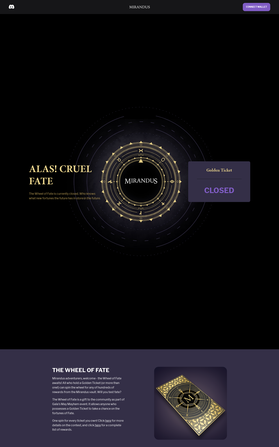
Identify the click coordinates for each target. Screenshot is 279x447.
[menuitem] (11, 7)
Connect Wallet (256, 6)
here (108, 420)
